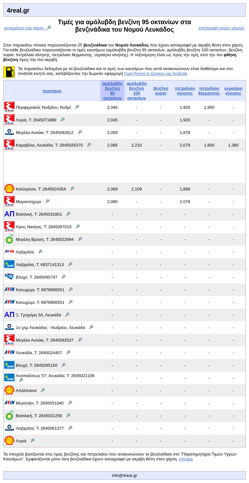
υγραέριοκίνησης (233, 91)
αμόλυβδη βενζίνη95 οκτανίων (112, 90)
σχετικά (186, 459)
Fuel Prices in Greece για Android (155, 73)
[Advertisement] (124, 166)
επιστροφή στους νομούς (221, 28)
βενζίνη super (160, 91)
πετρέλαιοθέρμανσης (209, 91)
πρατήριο (51, 90)
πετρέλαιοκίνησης (185, 91)
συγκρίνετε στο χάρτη (27, 28)
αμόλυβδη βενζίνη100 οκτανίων (136, 90)
